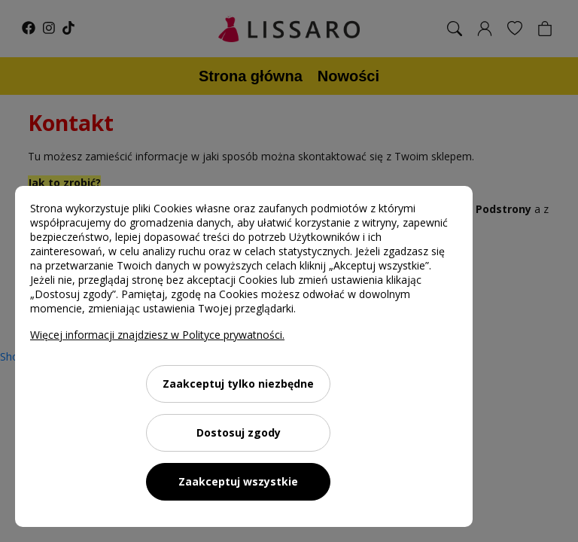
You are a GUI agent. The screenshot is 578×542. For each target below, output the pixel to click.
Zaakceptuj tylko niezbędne (238, 383)
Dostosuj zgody (238, 432)
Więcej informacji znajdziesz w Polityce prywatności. (157, 334)
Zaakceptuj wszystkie (238, 481)
